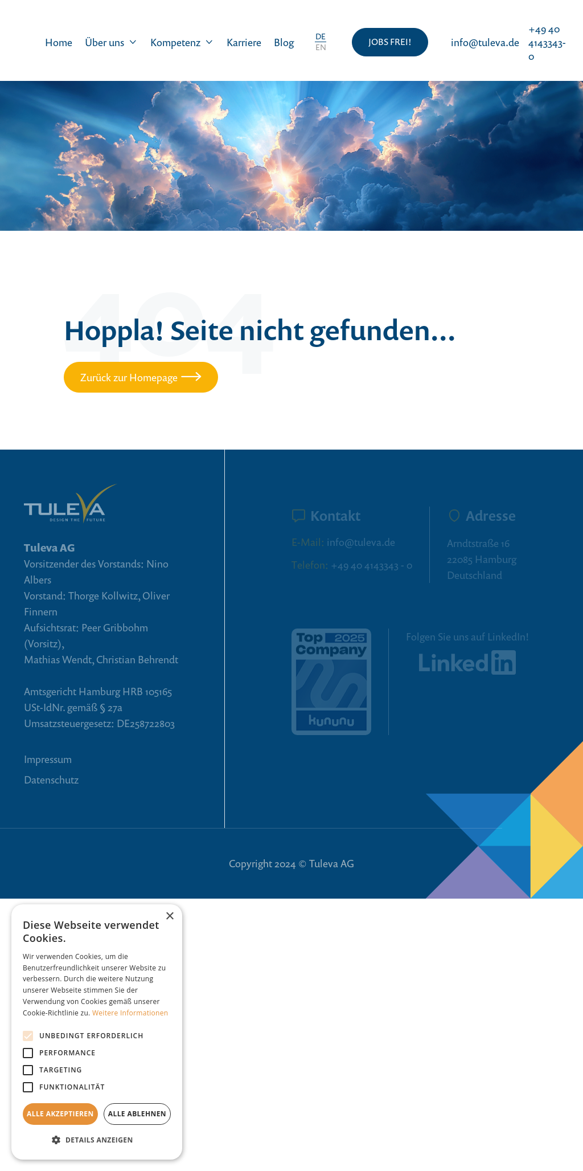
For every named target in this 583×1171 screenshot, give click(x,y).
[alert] (96, 1032)
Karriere (244, 42)
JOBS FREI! (390, 41)
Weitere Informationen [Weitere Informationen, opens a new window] (130, 1013)
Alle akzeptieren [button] (60, 1114)
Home (58, 42)
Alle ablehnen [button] (137, 1114)
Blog (284, 42)
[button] (111, 42)
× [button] (169, 916)
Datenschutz (51, 779)
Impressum (48, 759)
